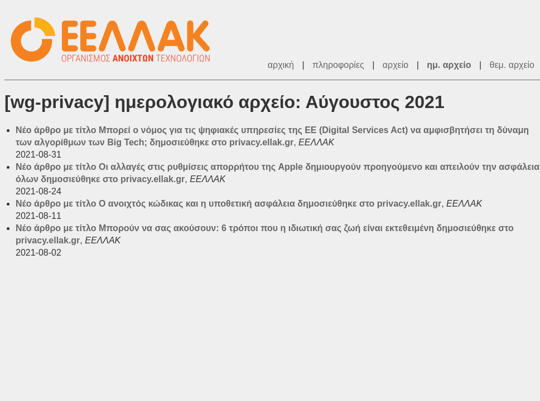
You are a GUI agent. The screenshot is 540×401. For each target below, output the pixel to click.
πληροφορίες (338, 65)
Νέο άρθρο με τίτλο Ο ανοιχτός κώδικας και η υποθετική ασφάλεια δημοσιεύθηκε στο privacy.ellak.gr (228, 203)
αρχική (281, 65)
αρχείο (395, 65)
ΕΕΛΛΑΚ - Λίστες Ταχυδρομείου (116, 40)
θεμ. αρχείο (512, 65)
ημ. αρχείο (449, 65)
